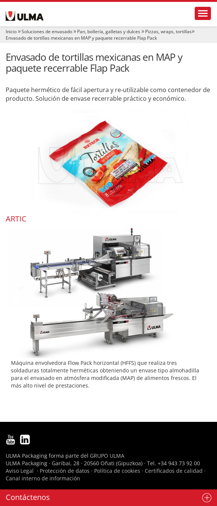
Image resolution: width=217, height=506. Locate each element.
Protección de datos (65, 470)
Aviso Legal (20, 470)
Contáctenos (28, 497)
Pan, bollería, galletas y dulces (108, 31)
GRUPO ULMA (107, 455)
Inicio (11, 31)
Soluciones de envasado (47, 31)
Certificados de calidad (174, 470)
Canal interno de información (43, 478)
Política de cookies (117, 470)
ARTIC (16, 219)
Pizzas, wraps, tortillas (168, 31)
